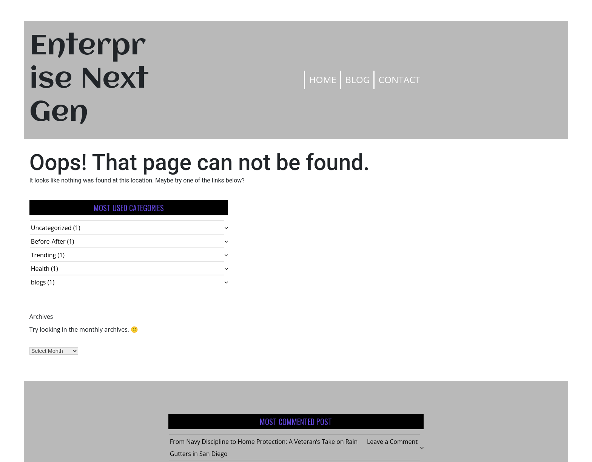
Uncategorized (51, 228)
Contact (399, 79)
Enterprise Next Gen (89, 80)
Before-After (48, 241)
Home (322, 79)
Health (40, 268)
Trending (43, 255)
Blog (357, 79)
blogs (38, 282)
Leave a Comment (392, 441)
